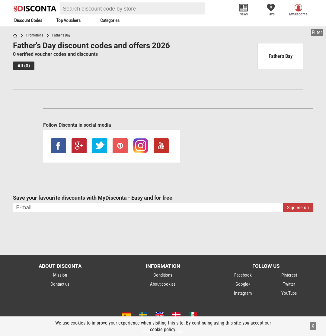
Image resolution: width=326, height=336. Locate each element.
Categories (110, 20)
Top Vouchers (68, 20)
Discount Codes (28, 20)
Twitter (289, 284)
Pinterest (289, 275)
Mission (60, 275)
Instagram (243, 293)
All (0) (24, 65)
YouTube (289, 293)
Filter (317, 32)
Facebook (243, 275)
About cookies (163, 284)
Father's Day (280, 56)
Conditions (162, 275)
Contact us (59, 284)
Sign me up (298, 208)
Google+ (242, 284)
